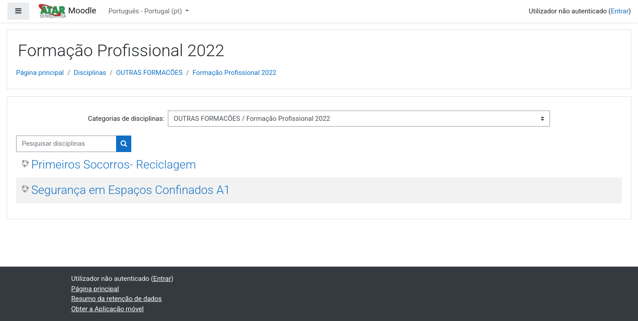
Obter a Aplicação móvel (107, 309)
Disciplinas (90, 73)
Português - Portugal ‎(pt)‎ (145, 11)
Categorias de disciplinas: (126, 119)
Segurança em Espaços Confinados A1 (130, 190)
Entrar (620, 11)
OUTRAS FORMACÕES (149, 73)
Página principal (40, 73)
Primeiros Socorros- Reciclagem (113, 164)
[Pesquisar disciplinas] (66, 144)
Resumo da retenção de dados (116, 299)
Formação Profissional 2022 (234, 73)
